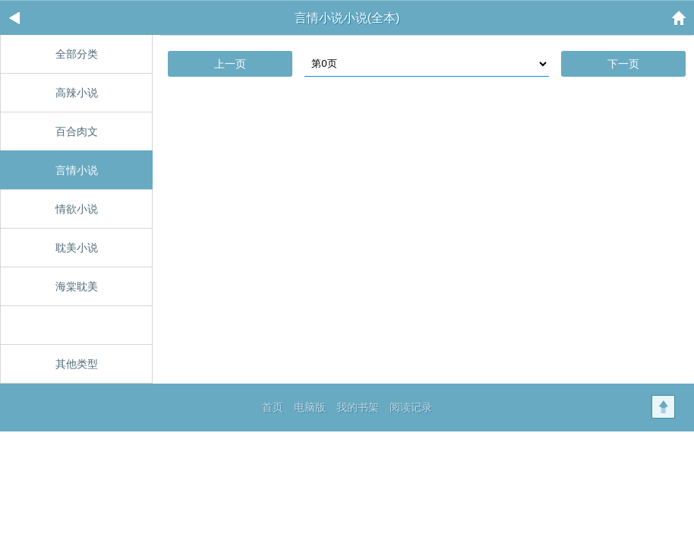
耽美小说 (76, 248)
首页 (272, 407)
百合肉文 (76, 131)
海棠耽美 (76, 286)
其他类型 (76, 364)
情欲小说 (76, 209)
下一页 (623, 64)
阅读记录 (411, 407)
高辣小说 (76, 93)
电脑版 (310, 407)
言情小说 (76, 170)
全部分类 (76, 54)
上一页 (230, 64)
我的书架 (357, 407)
